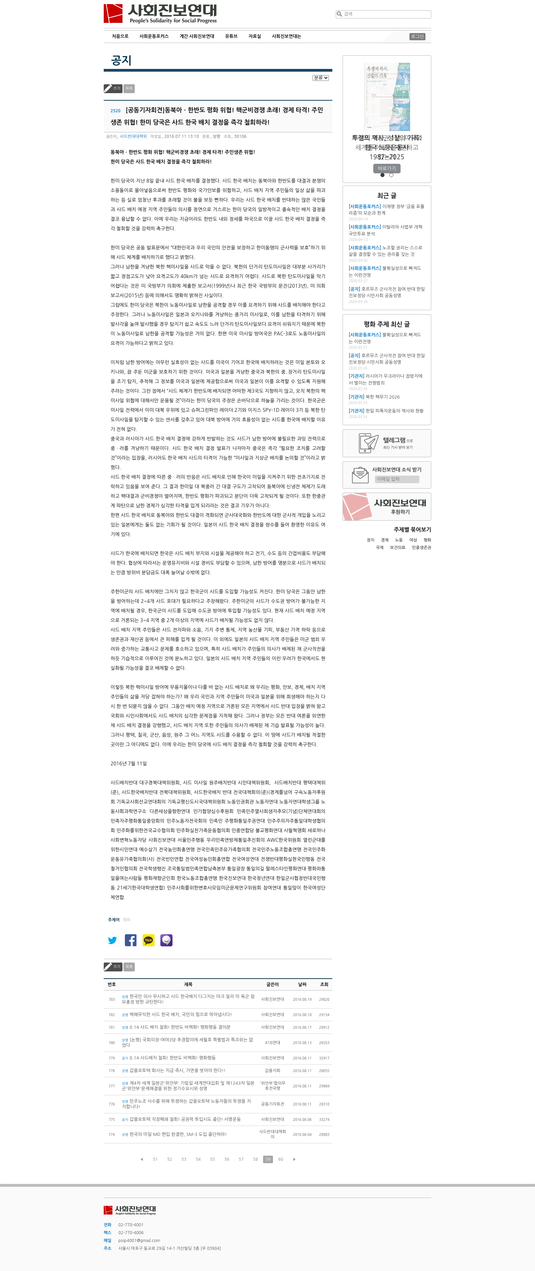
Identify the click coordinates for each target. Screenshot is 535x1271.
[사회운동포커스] (365, 206)
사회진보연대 (160, 14)
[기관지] (356, 376)
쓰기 (116, 88)
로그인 (417, 36)
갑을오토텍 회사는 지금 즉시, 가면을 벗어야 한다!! (174, 1070)
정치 (370, 540)
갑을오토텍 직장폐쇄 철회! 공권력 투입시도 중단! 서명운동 (181, 1119)
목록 (129, 88)
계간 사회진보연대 (196, 36)
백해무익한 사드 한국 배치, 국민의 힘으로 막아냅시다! (177, 1014)
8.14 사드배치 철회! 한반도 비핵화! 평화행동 (169, 1058)
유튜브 (231, 36)
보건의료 (397, 548)
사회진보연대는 (286, 36)
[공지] (354, 289)
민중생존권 (421, 548)
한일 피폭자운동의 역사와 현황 (395, 411)
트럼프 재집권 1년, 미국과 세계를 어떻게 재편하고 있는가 (386, 147)
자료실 (255, 36)
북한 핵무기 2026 (383, 397)
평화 (427, 540)
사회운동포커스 (154, 36)
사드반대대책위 (133, 136)
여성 (413, 540)
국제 (380, 548)
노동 (399, 540)
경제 (385, 540)
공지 (121, 60)
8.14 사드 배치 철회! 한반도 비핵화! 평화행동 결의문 (176, 1027)
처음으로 (120, 36)
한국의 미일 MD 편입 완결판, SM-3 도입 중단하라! (174, 1134)
